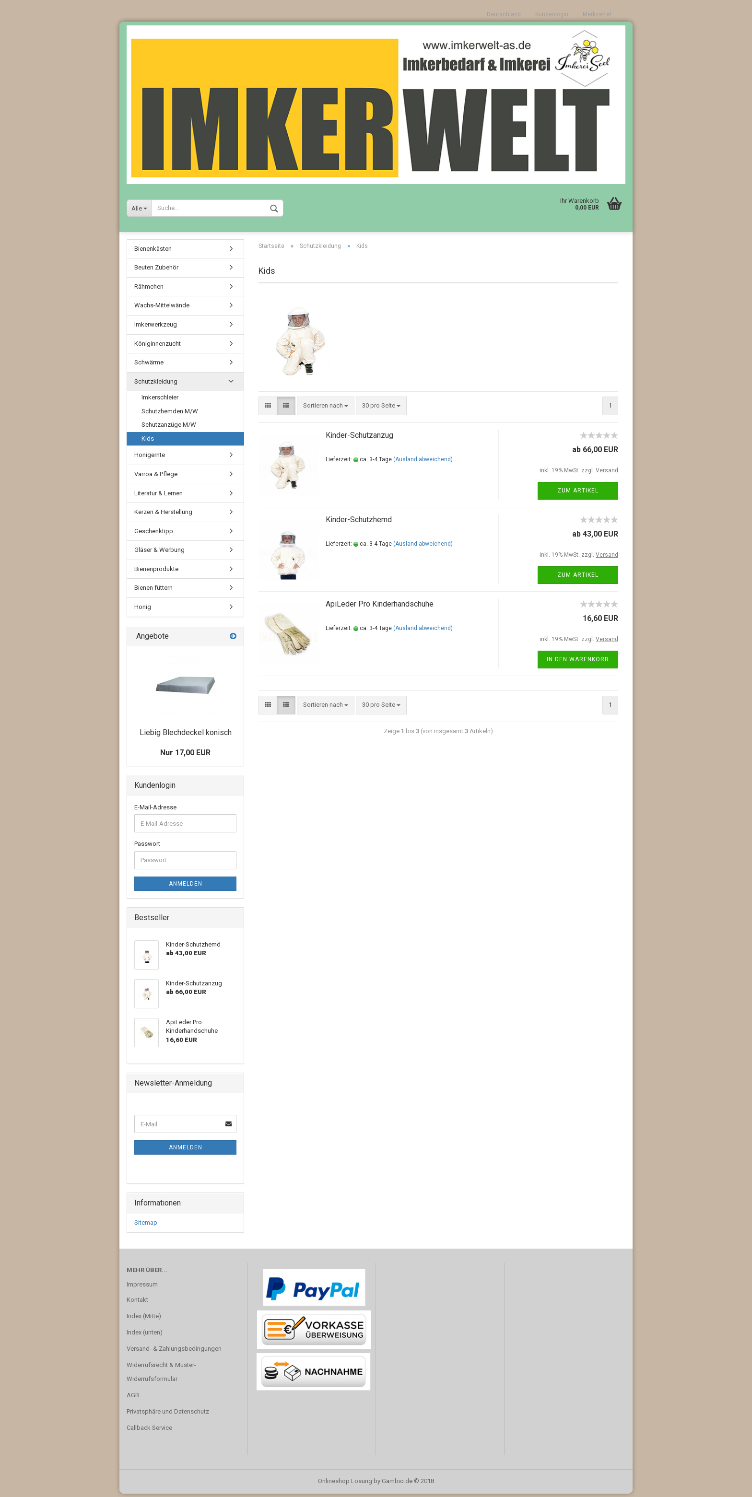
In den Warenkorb (578, 662)
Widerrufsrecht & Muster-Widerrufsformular (161, 1375)
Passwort (147, 847)
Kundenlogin (551, 14)
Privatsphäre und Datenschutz (168, 1414)
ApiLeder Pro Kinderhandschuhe (380, 607)
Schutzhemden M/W (169, 414)
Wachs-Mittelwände (161, 308)
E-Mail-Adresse (155, 810)
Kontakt (137, 1303)
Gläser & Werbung (159, 553)
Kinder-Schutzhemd (359, 522)
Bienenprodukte (156, 572)
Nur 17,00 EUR (185, 755)
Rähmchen (149, 289)
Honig (142, 610)
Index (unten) (145, 1335)
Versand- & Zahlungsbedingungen (174, 1352)
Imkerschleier (159, 400)
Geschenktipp (153, 534)
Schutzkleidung (155, 384)
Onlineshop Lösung (345, 1484)
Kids (147, 441)
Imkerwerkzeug (155, 327)
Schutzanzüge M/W (168, 428)
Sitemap (145, 1225)
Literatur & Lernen (158, 496)
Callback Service (149, 1431)
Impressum (142, 1287)
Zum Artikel (578, 494)
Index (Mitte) (144, 1319)
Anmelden (185, 887)
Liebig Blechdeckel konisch (186, 736)
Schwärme (149, 365)
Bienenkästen (153, 252)
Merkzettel (597, 14)
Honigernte (149, 458)
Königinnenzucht (157, 347)
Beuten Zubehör (156, 270)
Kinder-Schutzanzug (359, 438)
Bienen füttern (153, 591)
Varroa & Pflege (155, 477)
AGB (133, 1398)
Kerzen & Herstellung (163, 515)
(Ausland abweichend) (423, 462)
